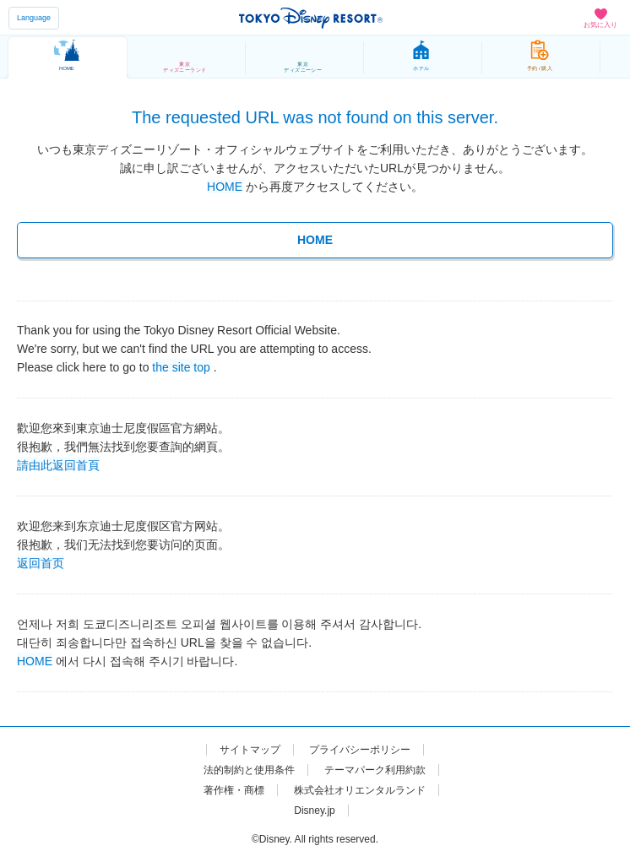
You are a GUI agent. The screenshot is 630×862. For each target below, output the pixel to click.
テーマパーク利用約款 (375, 770)
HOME (224, 186)
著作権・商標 (234, 790)
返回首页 (40, 562)
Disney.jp (314, 810)
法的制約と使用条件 (249, 770)
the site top (181, 366)
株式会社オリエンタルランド (360, 790)
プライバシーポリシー (359, 750)
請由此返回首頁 (58, 464)
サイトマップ (250, 750)
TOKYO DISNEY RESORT (311, 18)
